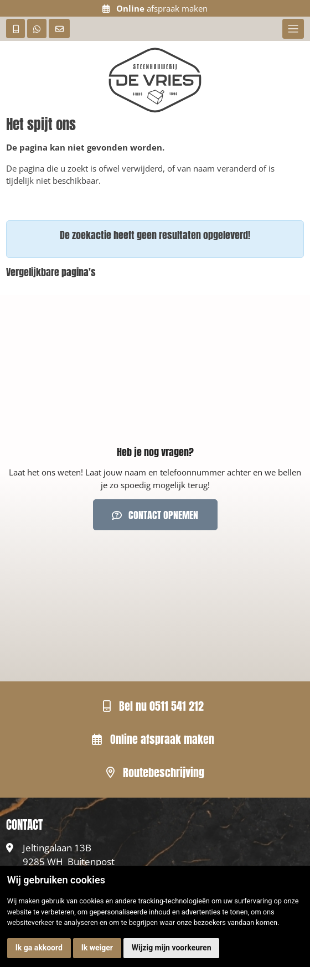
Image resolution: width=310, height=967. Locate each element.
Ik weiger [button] (97, 947)
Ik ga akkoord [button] (39, 947)
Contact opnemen (155, 515)
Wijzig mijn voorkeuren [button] (171, 947)
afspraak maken (155, 8)
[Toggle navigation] (293, 29)
